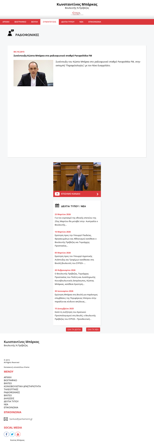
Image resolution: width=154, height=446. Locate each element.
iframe (26, 367)
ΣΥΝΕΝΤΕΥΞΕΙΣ (49, 21)
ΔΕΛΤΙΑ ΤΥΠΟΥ (67, 21)
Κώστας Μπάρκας (17, 440)
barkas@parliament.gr (21, 418)
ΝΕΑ (81, 21)
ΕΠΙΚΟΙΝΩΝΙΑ (94, 21)
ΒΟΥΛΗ (34, 21)
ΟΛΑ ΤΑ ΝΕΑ (93, 329)
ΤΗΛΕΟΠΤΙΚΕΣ (11, 389)
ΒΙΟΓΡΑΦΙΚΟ (20, 21)
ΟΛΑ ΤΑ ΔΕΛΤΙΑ (74, 329)
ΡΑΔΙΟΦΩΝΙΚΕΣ (12, 392)
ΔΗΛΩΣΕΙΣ (9, 398)
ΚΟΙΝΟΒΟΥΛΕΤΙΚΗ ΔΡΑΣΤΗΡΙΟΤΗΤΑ (22, 386)
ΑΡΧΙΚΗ (6, 21)
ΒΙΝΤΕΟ (8, 383)
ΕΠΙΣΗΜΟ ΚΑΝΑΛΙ (70, 193)
